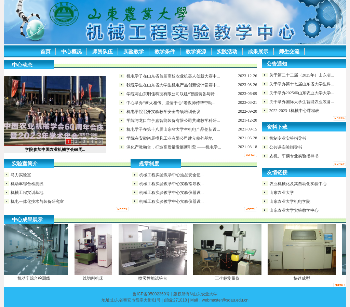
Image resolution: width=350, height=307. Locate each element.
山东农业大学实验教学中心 (294, 210)
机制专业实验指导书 (287, 138)
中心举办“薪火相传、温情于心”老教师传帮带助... (170, 102)
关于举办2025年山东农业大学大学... (301, 92)
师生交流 (289, 51)
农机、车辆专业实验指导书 (294, 156)
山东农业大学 (281, 192)
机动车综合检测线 (27, 183)
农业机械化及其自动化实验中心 (298, 183)
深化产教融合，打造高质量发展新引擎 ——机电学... (173, 147)
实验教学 (133, 51)
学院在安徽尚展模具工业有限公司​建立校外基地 (169, 138)
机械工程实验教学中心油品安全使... (171, 174)
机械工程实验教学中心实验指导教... (171, 183)
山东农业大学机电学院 (289, 201)
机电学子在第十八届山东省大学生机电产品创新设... (173, 129)
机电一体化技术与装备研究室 (37, 201)
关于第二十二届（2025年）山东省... (301, 75)
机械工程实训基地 (27, 192)
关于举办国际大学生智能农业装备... (301, 101)
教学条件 (164, 51)
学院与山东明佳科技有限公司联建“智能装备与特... (171, 94)
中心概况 (71, 51)
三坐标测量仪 (228, 278)
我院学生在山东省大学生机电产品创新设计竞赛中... (173, 85)
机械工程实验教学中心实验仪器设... (171, 192)
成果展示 (258, 51)
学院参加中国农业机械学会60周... (55, 149)
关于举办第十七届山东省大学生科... (301, 84)
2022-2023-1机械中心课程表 (294, 110)
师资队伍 (102, 51)
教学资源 (196, 51)
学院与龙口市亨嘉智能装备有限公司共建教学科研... (173, 120)
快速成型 (303, 278)
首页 (45, 51)
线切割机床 (94, 278)
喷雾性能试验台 (153, 278)
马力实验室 (21, 174)
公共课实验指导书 (285, 147)
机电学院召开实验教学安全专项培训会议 (163, 111)
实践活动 (227, 51)
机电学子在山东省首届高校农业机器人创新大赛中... (173, 76)
